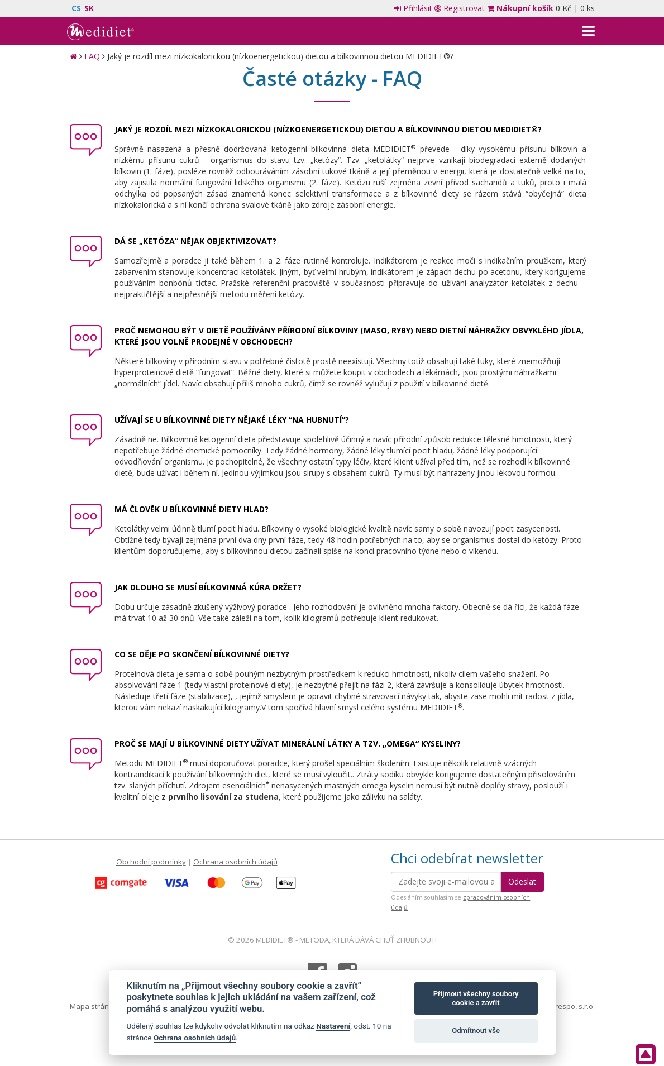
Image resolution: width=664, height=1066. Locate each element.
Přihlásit (413, 8)
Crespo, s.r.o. (572, 1006)
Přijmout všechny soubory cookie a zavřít (476, 998)
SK (89, 8)
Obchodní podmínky (151, 862)
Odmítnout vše (476, 1030)
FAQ (92, 56)
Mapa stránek (93, 1006)
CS (76, 8)
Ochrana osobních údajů (235, 862)
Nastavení (333, 1025)
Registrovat (459, 8)
